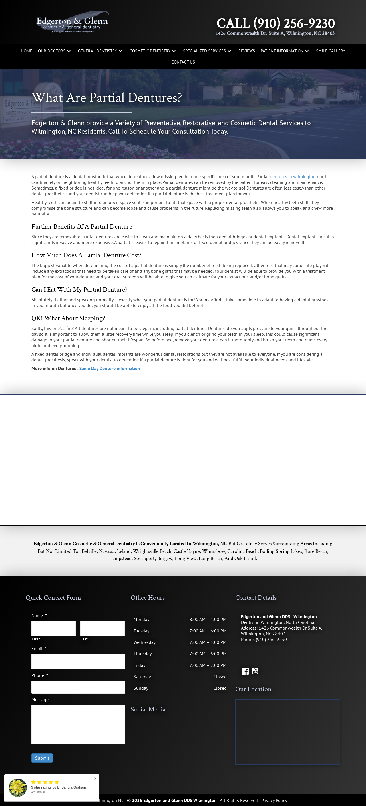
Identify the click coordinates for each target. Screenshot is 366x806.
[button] (68, 51)
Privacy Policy (274, 800)
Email (39, 647)
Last (84, 638)
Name (39, 615)
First (36, 638)
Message (40, 696)
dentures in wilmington (293, 176)
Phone (39, 672)
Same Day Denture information (109, 368)
